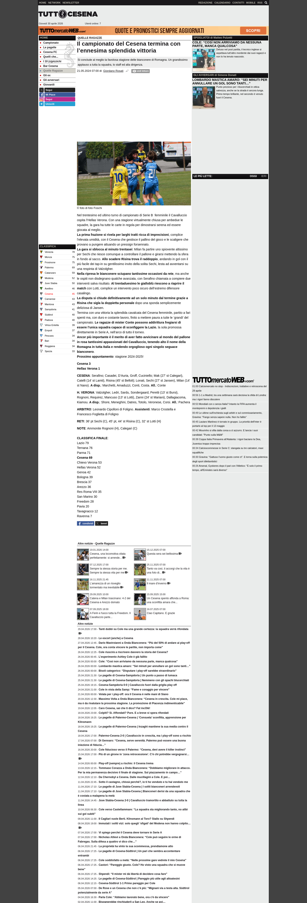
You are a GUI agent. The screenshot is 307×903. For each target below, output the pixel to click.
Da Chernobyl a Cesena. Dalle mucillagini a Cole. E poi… (134, 777)
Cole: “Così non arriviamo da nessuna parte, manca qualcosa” (138, 661)
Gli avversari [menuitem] (49, 80)
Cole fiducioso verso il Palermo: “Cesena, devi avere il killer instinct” (142, 749)
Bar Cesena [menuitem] (49, 66)
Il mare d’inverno (157, 583)
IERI (263, 176)
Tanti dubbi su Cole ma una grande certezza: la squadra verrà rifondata (144, 629)
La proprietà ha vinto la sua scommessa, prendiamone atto (136, 846)
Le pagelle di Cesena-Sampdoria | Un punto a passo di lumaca (138, 675)
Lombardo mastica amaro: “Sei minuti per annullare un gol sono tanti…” (144, 666)
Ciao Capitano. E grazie (161, 613)
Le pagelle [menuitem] (48, 47)
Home (44, 37)
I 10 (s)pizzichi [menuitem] (50, 61)
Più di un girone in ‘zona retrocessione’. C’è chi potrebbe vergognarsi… (144, 754)
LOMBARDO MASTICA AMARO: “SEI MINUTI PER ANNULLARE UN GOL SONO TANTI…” (229, 81)
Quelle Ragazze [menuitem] (51, 70)
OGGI (253, 176)
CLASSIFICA (48, 246)
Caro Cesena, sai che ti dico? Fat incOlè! (124, 708)
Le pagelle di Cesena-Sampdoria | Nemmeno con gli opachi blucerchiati (144, 680)
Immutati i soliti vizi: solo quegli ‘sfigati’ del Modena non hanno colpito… (145, 823)
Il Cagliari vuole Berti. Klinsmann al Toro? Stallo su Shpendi (136, 818)
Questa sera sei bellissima (162, 553)
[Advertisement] (185, 16)
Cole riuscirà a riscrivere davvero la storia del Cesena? (133, 652)
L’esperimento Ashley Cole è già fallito (123, 656)
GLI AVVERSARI (203, 75)
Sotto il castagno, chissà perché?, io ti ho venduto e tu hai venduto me (143, 782)
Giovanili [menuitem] (47, 84)
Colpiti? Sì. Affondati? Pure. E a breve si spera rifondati (134, 712)
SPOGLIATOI (201, 37)
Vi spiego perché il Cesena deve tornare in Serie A (130, 832)
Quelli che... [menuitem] (49, 56)
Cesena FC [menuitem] (48, 52)
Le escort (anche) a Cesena (116, 638)
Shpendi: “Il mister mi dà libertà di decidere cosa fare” (133, 874)
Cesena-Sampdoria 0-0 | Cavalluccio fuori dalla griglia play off (138, 685)
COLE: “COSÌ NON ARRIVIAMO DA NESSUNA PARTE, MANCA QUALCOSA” (226, 44)
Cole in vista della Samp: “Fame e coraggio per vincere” (134, 689)
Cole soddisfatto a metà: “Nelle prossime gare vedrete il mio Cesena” (142, 860)
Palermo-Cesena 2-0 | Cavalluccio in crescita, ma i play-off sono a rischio (145, 735)
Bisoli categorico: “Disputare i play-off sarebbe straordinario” (138, 670)
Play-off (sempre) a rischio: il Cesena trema (126, 763)
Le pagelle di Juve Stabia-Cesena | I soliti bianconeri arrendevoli (139, 786)
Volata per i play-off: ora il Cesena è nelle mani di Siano (134, 694)
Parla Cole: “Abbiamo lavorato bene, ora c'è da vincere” (134, 897)
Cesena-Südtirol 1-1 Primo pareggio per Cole (127, 883)
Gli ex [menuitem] (45, 75)
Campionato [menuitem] (49, 42)
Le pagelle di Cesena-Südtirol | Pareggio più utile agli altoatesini (139, 878)
